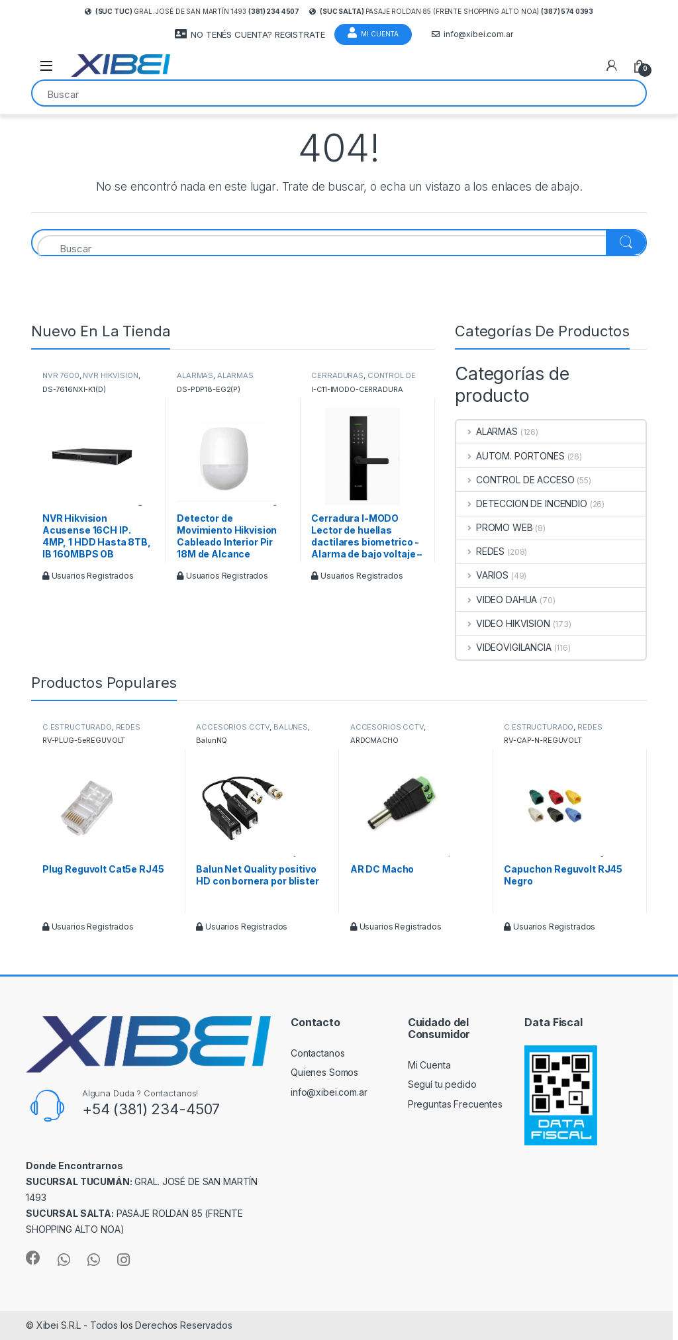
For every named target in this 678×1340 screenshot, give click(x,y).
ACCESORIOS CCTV (232, 727)
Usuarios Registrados (88, 576)
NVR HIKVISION (110, 375)
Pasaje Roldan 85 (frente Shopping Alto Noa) (451, 11)
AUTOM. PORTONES (510, 455)
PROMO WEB (494, 527)
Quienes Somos (324, 1072)
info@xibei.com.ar (472, 34)
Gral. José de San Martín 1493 (192, 11)
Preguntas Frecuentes (455, 1104)
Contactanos (317, 1053)
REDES (480, 551)
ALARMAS (195, 375)
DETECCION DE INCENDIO (521, 503)
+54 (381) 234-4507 (151, 1109)
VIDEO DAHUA (496, 599)
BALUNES (290, 727)
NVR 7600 (60, 375)
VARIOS (482, 575)
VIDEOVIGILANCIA (504, 647)
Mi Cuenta (373, 32)
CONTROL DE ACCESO (515, 479)
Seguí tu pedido (442, 1084)
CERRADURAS (337, 375)
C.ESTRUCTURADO (77, 727)
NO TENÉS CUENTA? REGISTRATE (249, 34)
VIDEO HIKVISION (503, 623)
